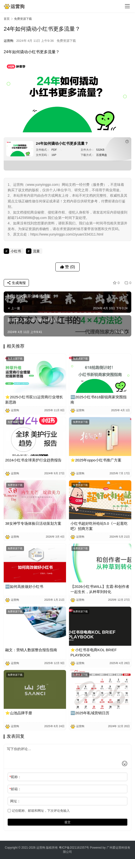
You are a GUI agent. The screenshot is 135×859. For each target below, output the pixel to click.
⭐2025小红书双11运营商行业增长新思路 (34, 399)
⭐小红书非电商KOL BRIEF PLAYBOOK (93, 652)
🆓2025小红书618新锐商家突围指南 (98, 399)
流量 (52, 52)
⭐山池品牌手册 (18, 713)
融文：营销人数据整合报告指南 (31, 650)
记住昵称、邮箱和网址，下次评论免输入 (39, 810)
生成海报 (16, 282)
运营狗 (8, 41)
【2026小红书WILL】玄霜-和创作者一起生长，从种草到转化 (99, 589)
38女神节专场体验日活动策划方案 (33, 523)
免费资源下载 (66, 41)
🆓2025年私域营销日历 (89, 713)
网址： (15, 801)
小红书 (34, 52)
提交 (67, 822)
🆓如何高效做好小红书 (24, 586)
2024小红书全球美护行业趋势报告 (33, 460)
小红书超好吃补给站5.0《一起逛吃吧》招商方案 (99, 526)
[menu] (127, 6)
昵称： (15, 777)
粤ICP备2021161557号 (74, 847)
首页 (7, 19)
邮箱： (15, 789)
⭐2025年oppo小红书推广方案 (95, 460)
